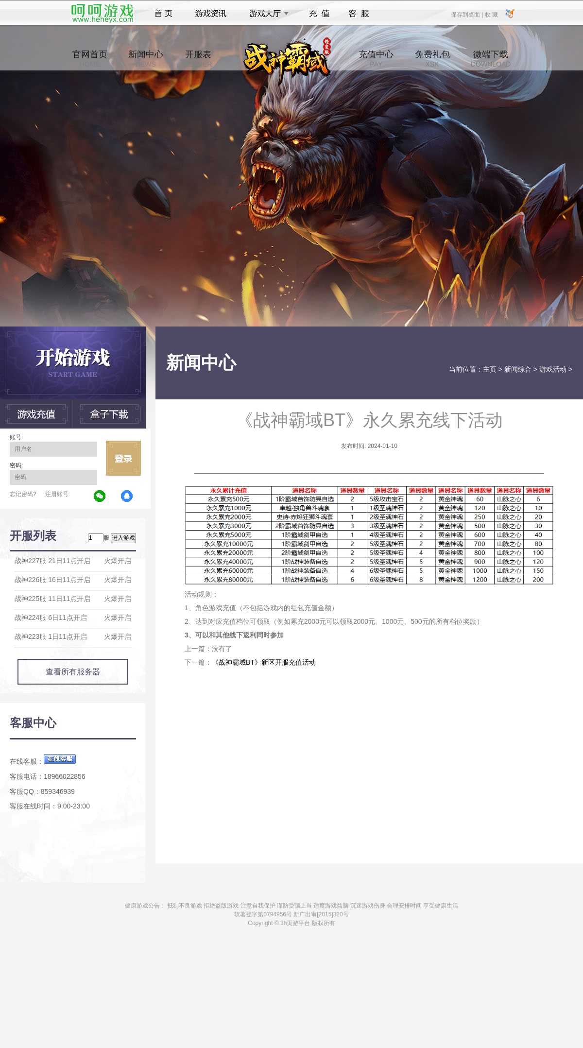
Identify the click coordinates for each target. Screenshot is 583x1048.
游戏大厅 (266, 13)
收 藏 (490, 14)
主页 (490, 369)
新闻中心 (145, 59)
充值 (319, 13)
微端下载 (491, 59)
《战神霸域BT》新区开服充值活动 (264, 662)
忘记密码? (23, 494)
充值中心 (376, 59)
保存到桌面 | (467, 14)
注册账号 (57, 494)
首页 (163, 13)
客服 (359, 13)
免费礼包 (432, 59)
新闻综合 (518, 369)
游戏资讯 (211, 13)
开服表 (198, 59)
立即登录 (123, 458)
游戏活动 (552, 369)
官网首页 (89, 59)
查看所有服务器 (73, 672)
